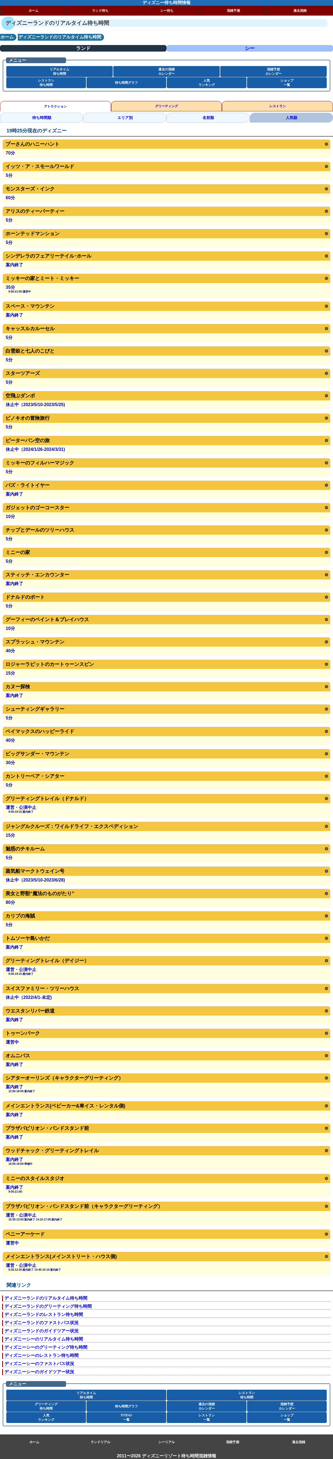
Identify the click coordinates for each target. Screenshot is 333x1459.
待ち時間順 (41, 117)
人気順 (291, 117)
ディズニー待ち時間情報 (166, 2)
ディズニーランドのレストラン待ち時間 (43, 1314)
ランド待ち (100, 11)
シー (250, 48)
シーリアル (166, 1442)
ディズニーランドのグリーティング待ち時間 (48, 1306)
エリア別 (125, 117)
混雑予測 (233, 11)
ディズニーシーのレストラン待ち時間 (41, 1355)
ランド (83, 48)
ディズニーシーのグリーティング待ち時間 (45, 1347)
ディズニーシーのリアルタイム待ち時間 (43, 1339)
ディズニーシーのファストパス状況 (39, 1363)
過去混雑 (300, 11)
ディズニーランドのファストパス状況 (41, 1322)
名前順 (208, 117)
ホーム (33, 11)
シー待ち (166, 11)
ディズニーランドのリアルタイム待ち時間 (45, 1298)
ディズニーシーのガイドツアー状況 (39, 1371)
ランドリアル (100, 1442)
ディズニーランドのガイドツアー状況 (41, 1331)
